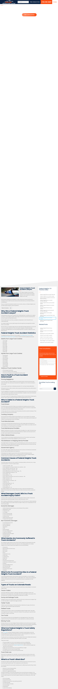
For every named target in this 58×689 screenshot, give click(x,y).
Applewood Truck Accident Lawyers (47, 333)
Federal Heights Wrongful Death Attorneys (46, 321)
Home (2, 5)
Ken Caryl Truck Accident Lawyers (46, 338)
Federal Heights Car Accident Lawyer (47, 296)
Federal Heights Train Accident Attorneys (46, 313)
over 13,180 (5, 632)
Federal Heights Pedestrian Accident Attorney (47, 306)
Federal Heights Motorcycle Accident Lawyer (47, 303)
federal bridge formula (18, 645)
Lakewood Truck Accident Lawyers (46, 342)
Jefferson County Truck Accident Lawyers (46, 331)
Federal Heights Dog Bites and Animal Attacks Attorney (47, 298)
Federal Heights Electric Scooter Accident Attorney (46, 301)
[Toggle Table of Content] (10, 308)
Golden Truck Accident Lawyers (46, 337)
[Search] (55, 389)
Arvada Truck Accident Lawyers (46, 335)
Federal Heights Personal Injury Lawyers (46, 308)
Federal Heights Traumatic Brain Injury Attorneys (47, 316)
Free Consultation (35, 2)
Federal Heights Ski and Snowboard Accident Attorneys (47, 311)
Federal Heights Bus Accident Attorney (47, 294)
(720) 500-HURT (46, 2)
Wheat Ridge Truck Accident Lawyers (47, 340)
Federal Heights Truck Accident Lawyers (46, 318)
